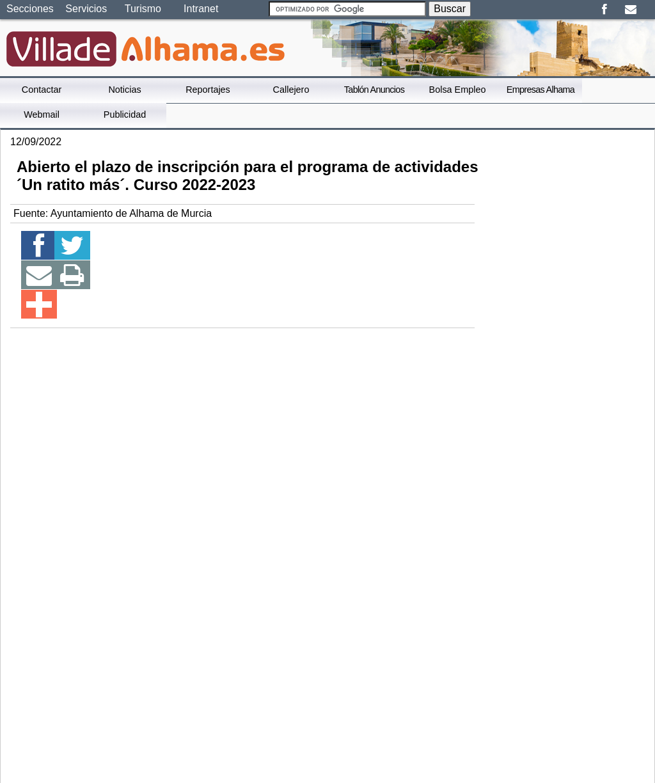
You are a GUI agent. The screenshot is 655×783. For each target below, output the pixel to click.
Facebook (604, 9)
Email (630, 9)
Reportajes (207, 89)
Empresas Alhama (540, 89)
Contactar (41, 89)
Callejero (291, 89)
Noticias (124, 89)
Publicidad (125, 114)
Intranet (201, 8)
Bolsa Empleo (457, 89)
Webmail (41, 114)
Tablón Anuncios (374, 89)
